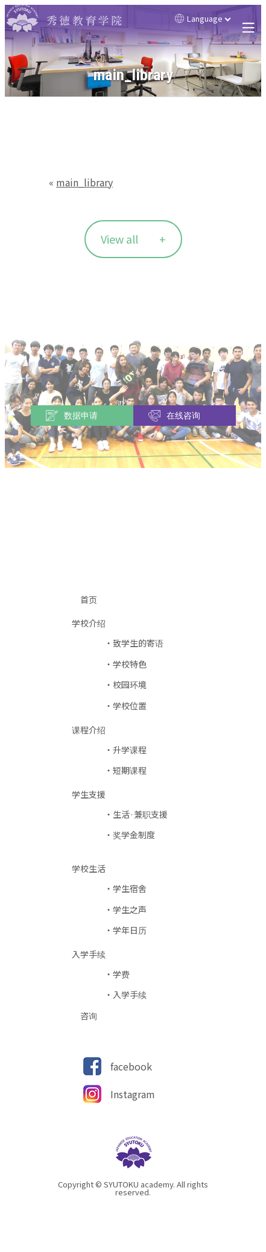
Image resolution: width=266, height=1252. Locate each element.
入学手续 (130, 995)
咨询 (93, 1016)
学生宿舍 (130, 888)
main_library (84, 182)
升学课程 (130, 750)
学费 (121, 974)
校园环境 (130, 685)
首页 (93, 599)
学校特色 (130, 664)
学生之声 (130, 909)
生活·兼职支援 (140, 814)
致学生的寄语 (138, 643)
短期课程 (130, 770)
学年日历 (130, 930)
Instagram (132, 1094)
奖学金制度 (134, 835)
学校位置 (130, 706)
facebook (131, 1066)
